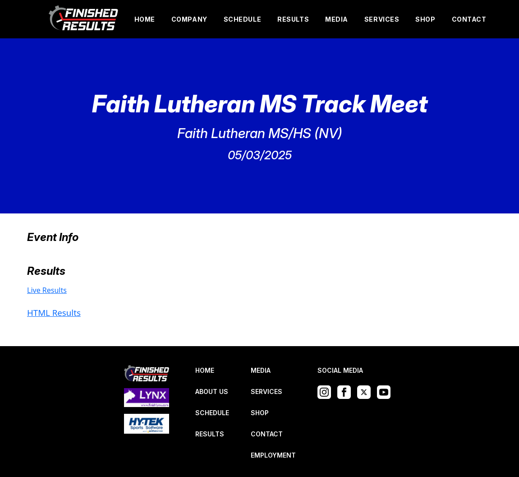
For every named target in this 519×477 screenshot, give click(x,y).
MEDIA (336, 19)
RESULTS (293, 19)
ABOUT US (211, 391)
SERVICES (381, 19)
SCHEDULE (242, 19)
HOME (144, 19)
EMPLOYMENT (273, 455)
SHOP (425, 19)
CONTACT (469, 19)
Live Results (47, 290)
